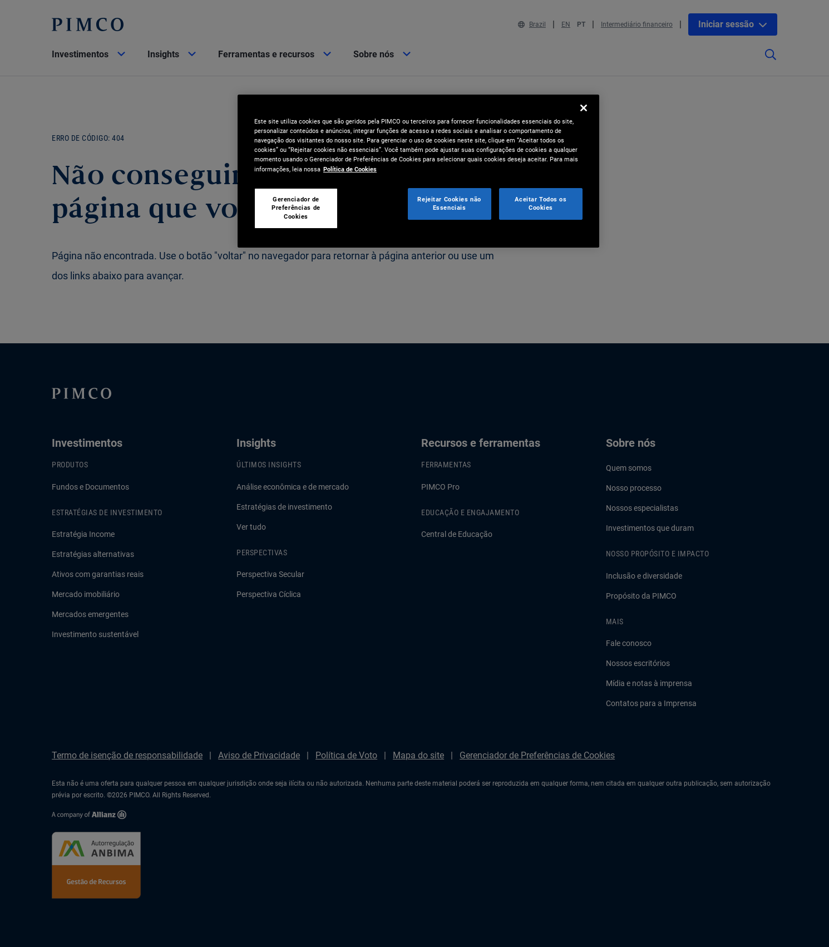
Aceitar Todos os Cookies (540, 203)
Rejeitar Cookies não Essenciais (449, 203)
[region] (418, 171)
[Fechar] (583, 108)
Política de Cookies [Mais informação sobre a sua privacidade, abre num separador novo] (350, 169)
